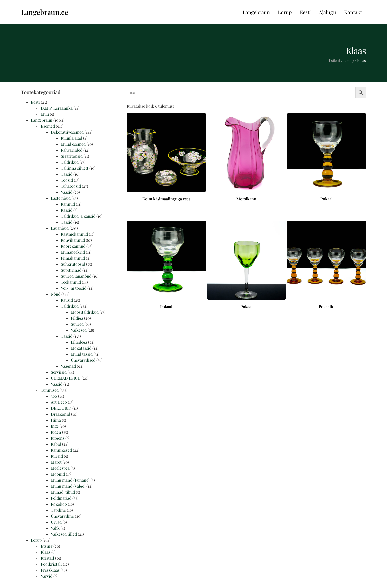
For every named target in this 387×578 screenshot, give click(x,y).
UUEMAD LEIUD (66, 378)
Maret (56, 462)
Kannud (68, 204)
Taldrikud (70, 162)
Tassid (66, 174)
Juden (56, 432)
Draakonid (60, 414)
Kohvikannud (73, 240)
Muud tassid (82, 354)
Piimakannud (73, 258)
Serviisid (59, 372)
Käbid (56, 444)
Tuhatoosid (71, 186)
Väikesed (79, 330)
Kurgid (57, 456)
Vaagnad (68, 366)
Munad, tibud (63, 492)
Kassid (66, 210)
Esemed (48, 126)
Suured (77, 324)
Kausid (67, 300)
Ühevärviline (62, 516)
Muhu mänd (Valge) (68, 486)
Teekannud (71, 282)
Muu (45, 114)
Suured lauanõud (76, 276)
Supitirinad (71, 270)
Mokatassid (81, 348)
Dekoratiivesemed (67, 132)
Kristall (47, 558)
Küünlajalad (71, 138)
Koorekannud (73, 246)
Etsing (46, 546)
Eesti (305, 12)
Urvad (56, 522)
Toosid (67, 180)
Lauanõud (60, 228)
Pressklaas (50, 570)
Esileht (334, 60)
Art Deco (59, 402)
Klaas (45, 552)
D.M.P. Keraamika (57, 108)
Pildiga (77, 318)
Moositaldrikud (85, 312)
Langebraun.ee (44, 12)
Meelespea (60, 468)
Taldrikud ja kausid (78, 216)
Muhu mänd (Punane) (70, 480)
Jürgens (57, 438)
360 (54, 396)
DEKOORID (61, 408)
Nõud (55, 294)
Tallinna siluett (74, 168)
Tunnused (50, 390)
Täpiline (58, 510)
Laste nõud (61, 198)
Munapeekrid (73, 252)
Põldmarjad (61, 498)
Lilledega (79, 342)
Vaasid (66, 192)
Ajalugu (327, 12)
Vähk (55, 528)
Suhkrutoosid (73, 264)
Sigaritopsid (72, 156)
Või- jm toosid (73, 288)
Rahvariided (71, 150)
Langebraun (256, 12)
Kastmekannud (74, 234)
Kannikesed (61, 450)
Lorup (285, 12)
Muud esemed (73, 144)
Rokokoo (59, 504)
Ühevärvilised (83, 360)
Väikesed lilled (64, 534)
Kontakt (353, 12)
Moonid (58, 474)
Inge (55, 426)
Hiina (56, 420)
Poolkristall (51, 564)
